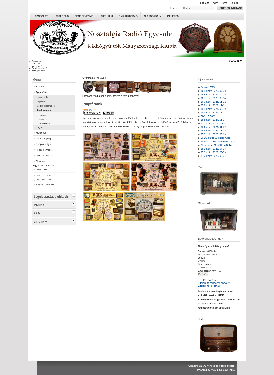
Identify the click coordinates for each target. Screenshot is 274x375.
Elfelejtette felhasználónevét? (213, 283)
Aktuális (107, 16)
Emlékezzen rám (207, 270)
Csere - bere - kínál (43, 180)
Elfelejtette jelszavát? (209, 285)
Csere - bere (41, 169)
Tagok (39, 127)
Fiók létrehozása (207, 280)
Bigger (214, 3)
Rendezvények (85, 16)
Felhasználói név (207, 251)
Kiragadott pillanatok (45, 184)
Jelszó (201, 257)
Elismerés (42, 115)
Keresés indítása (230, 8)
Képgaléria (43, 119)
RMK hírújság (128, 16)
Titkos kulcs (204, 264)
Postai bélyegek (44, 149)
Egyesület (41, 92)
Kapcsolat (40, 16)
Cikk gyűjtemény (45, 155)
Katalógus (61, 16)
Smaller (234, 3)
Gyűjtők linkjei (43, 144)
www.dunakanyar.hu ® (223, 370)
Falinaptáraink (45, 123)
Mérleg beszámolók (46, 106)
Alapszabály (152, 16)
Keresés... (175, 8)
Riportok (40, 161)
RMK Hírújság (43, 138)
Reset (224, 3)
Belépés (173, 16)
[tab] (74, 195)
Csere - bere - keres (43, 175)
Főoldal (40, 86)
